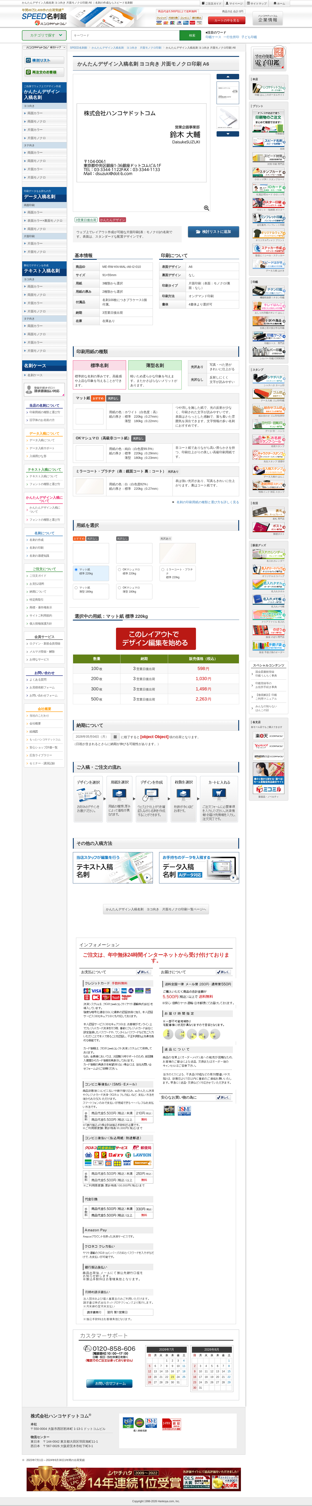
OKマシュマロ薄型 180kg (131, 589)
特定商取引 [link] (37, 599)
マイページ (236, 3)
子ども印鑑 (249, 37)
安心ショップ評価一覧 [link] (43, 747)
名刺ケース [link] (35, 375)
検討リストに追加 (213, 232)
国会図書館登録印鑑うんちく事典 (266, 673)
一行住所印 (231, 37)
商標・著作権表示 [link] (41, 607)
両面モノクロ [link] (36, 121)
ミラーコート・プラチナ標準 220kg (179, 573)
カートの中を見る (226, 20)
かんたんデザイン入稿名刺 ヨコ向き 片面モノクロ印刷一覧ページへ (156, 909)
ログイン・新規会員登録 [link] (45, 643)
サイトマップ (259, 3)
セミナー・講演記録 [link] (42, 763)
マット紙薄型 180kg (86, 589)
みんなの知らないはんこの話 (266, 708)
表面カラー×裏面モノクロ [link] (44, 220)
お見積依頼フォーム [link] (42, 687)
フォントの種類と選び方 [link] (45, 484)
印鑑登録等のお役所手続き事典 (266, 685)
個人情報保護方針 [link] (41, 623)
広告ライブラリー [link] (41, 755)
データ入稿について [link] (42, 440)
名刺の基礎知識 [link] (39, 555)
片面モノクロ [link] (36, 138)
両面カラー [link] (35, 113)
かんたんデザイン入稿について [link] (45, 509)
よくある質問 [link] (38, 679)
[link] (44, 92)
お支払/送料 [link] (37, 583)
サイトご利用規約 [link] (41, 615)
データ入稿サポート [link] (42, 448)
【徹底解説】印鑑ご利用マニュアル (266, 696)
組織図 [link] (34, 731)
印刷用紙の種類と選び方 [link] (45, 412)
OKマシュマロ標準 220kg (131, 571)
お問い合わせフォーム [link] (43, 695)
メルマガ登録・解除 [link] (42, 651)
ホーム (281, 3)
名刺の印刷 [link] (37, 547)
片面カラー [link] (35, 129)
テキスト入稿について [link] (43, 476)
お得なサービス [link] (39, 659)
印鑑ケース (213, 37)
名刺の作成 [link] (37, 539)
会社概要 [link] (35, 723)
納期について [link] (38, 591)
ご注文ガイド (213, 3)
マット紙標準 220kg (86, 571)
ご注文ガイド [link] (38, 575)
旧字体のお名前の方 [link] (42, 420)
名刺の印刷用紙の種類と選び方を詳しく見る (208, 502)
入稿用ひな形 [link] (38, 456)
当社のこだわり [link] (39, 715)
